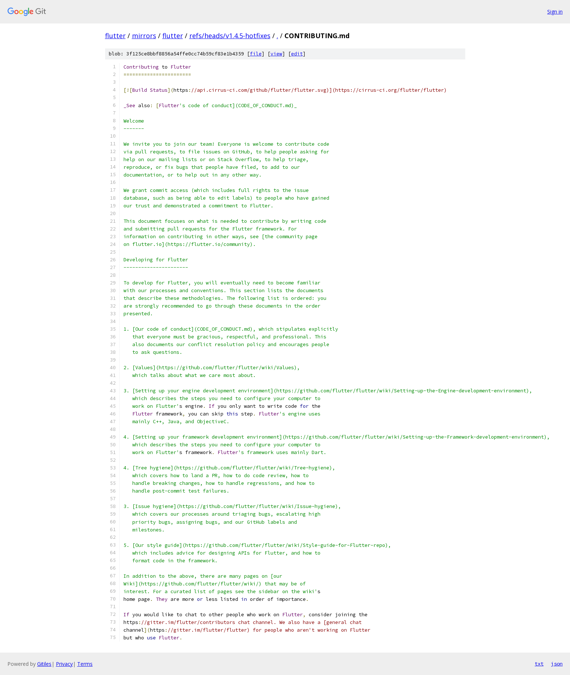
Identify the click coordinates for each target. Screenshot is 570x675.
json (557, 663)
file (256, 54)
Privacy (64, 663)
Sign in (555, 11)
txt (539, 663)
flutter (115, 35)
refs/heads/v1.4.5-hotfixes (229, 35)
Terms (85, 663)
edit (297, 54)
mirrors (144, 35)
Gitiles (44, 663)
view (276, 54)
